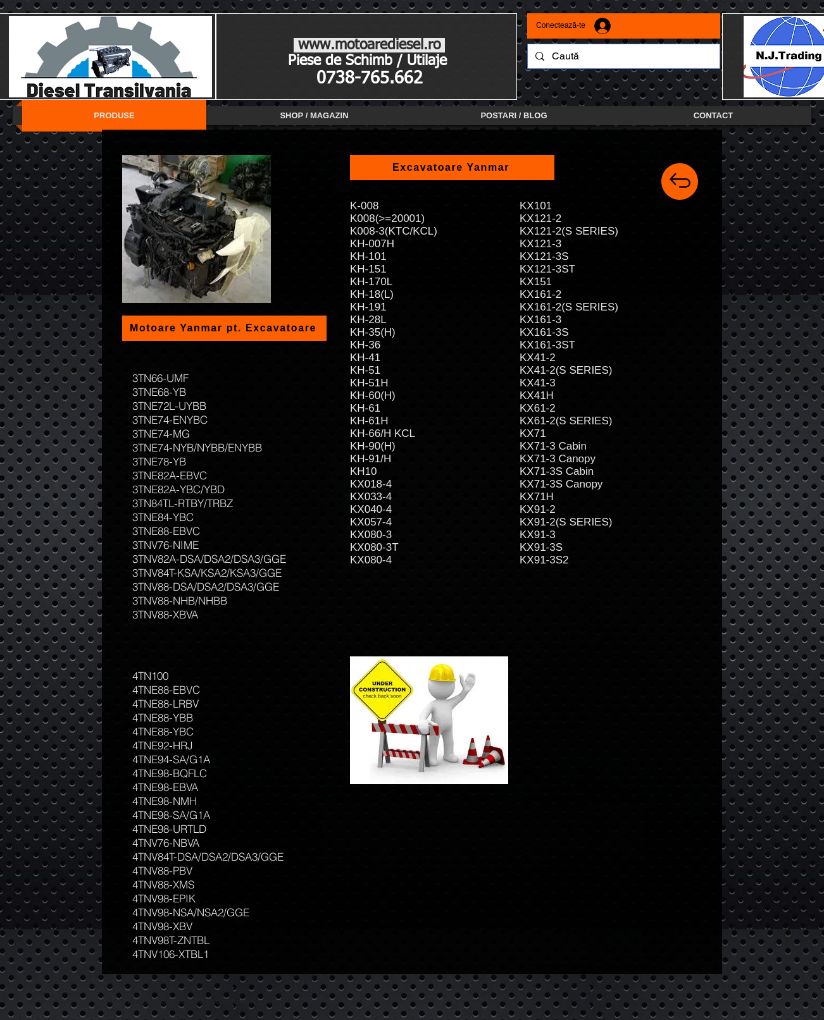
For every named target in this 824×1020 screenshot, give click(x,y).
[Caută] (622, 56)
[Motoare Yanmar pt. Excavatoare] (224, 328)
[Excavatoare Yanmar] (452, 167)
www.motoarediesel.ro (369, 45)
